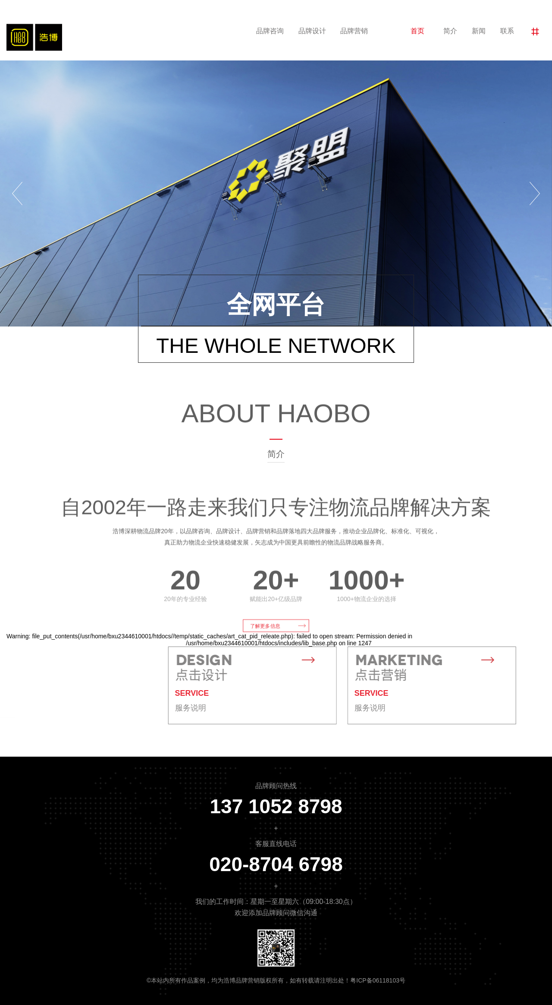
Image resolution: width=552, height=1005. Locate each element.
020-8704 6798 (276, 864)
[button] (17, 193)
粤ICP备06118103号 (377, 980)
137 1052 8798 (276, 806)
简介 (450, 31)
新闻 (479, 31)
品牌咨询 (270, 31)
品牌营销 (354, 31)
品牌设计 (312, 31)
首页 (417, 31)
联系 (507, 31)
